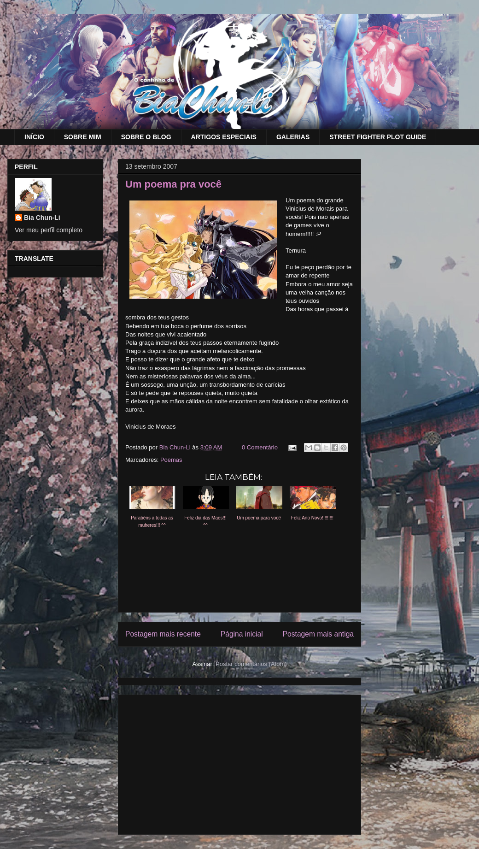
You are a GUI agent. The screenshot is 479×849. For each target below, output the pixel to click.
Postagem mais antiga (318, 634)
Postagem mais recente (163, 634)
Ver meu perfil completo (48, 230)
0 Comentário (260, 447)
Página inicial (242, 634)
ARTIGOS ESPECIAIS (224, 137)
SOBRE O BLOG (146, 137)
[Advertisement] (239, 762)
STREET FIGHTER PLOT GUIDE (377, 137)
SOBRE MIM (82, 137)
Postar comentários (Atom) (251, 663)
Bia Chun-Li (42, 217)
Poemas (171, 459)
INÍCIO (34, 137)
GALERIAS (293, 137)
